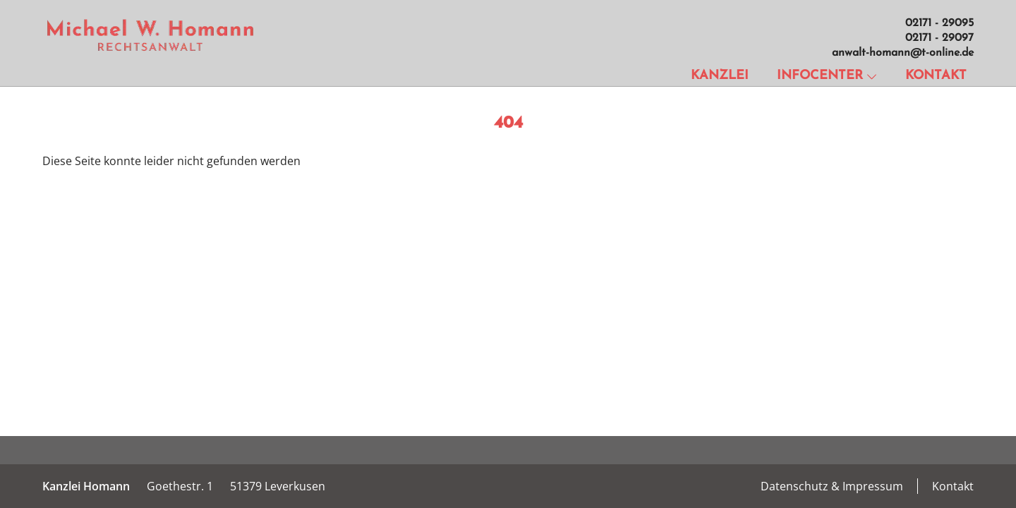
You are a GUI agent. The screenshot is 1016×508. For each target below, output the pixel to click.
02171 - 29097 (939, 38)
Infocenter (827, 76)
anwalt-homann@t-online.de (903, 53)
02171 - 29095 (939, 23)
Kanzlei (720, 76)
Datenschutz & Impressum (832, 486)
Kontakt (936, 76)
